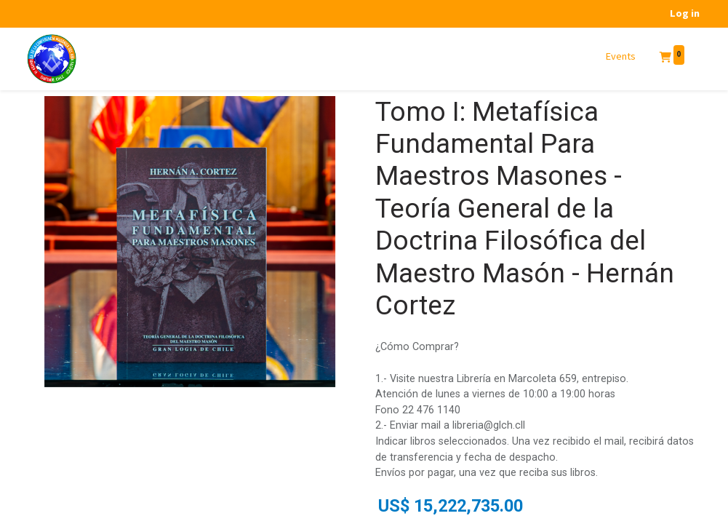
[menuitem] (621, 57)
